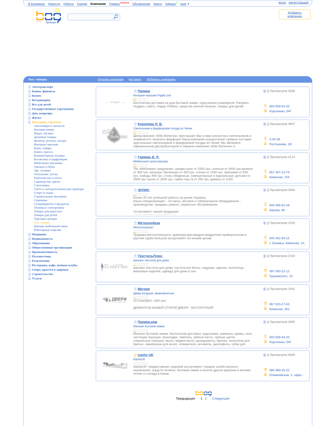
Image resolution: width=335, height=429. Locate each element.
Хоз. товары (42, 222)
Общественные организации (52, 247)
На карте (135, 79)
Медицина (39, 234)
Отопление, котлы (46, 174)
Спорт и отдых (43, 192)
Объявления (141, 4)
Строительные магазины (50, 196)
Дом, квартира (42, 113)
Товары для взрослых (48, 211)
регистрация (298, 2)
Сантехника (42, 185)
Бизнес (37, 95)
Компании (98, 4)
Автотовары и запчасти (49, 126)
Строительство (42, 274)
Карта (158, 4)
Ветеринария (41, 100)
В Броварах (36, 4)
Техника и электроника (49, 207)
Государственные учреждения (53, 109)
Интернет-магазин (46, 144)
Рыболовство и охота (47, 178)
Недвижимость (42, 238)
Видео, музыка (44, 133)
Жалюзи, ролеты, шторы (50, 140)
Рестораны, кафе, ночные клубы (54, 265)
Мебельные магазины (48, 163)
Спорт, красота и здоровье (50, 269)
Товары (114, 4)
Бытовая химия (44, 129)
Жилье (36, 117)
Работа (69, 4)
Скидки (82, 4)
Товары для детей (45, 215)
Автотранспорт (42, 86)
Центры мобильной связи (50, 226)
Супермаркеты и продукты (51, 204)
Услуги (37, 278)
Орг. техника (42, 170)
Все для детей (41, 104)
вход (282, 2)
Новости (54, 4)
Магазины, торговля (46, 122)
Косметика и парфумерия (50, 159)
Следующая (221, 398)
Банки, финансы (43, 91)
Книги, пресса (43, 152)
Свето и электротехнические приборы (59, 189)
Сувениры (40, 200)
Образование (41, 243)
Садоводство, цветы (47, 181)
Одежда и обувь (44, 166)
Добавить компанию (295, 14)
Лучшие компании (111, 79)
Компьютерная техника (49, 155)
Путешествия (41, 256)
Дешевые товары (45, 137)
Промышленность (44, 252)
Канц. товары (43, 148)
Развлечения (41, 260)
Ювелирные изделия (47, 230)
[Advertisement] (197, 41)
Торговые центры (45, 218)
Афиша (170, 4)
